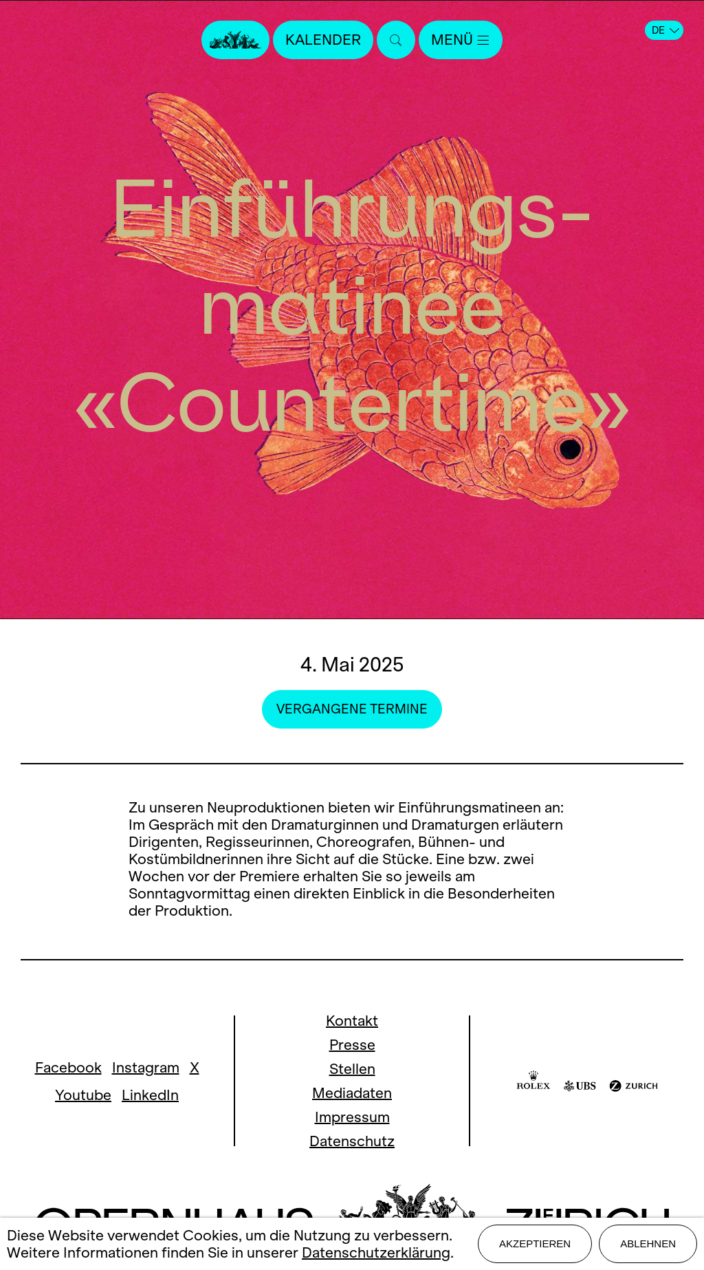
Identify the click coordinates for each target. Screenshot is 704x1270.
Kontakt (352, 1021)
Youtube (83, 1095)
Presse (352, 1045)
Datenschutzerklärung (376, 1252)
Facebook (68, 1067)
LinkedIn (150, 1095)
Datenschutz (352, 1141)
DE (665, 30)
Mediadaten (352, 1093)
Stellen (352, 1069)
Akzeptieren (535, 1243)
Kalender (323, 39)
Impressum (352, 1117)
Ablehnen (648, 1243)
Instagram (145, 1067)
